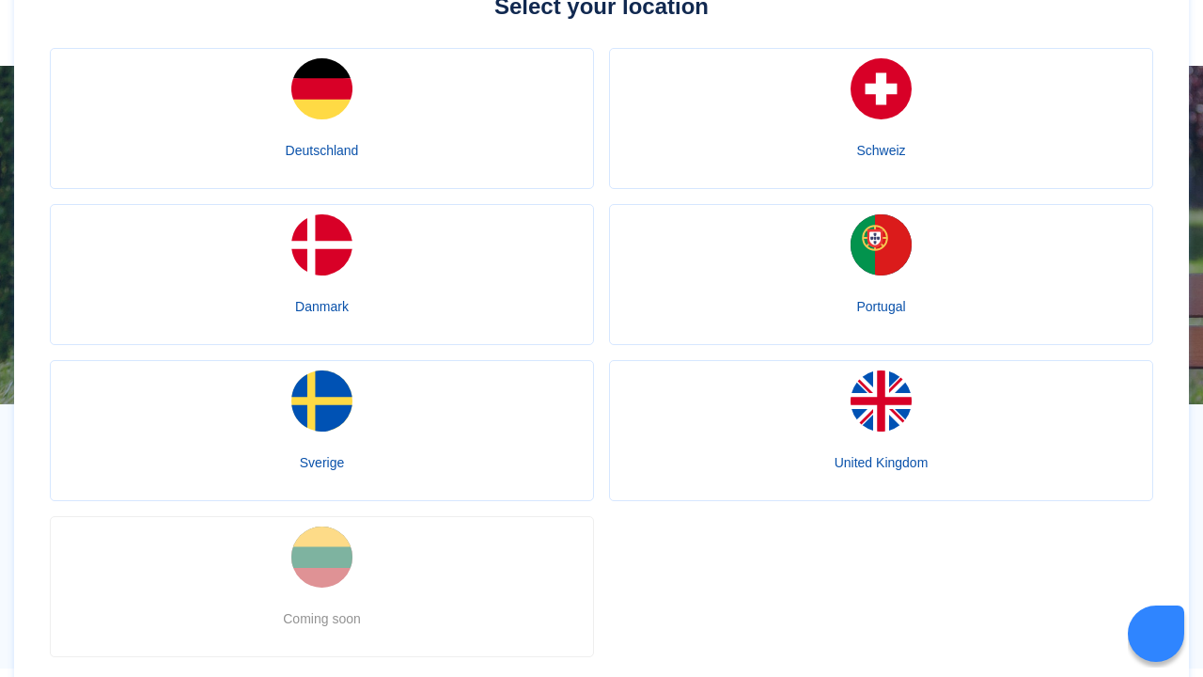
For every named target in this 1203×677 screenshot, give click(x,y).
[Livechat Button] (1156, 634)
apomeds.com (457, 494)
